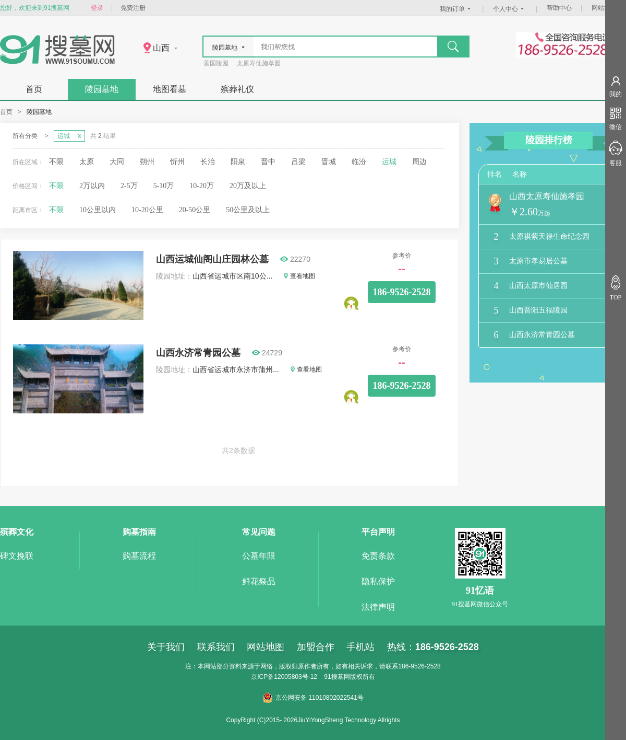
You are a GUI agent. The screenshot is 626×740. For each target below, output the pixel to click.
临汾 (359, 162)
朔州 (147, 162)
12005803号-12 (295, 676)
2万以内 (92, 186)
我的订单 (456, 9)
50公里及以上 (248, 210)
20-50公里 (195, 210)
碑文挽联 (16, 555)
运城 (389, 162)
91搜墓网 (337, 676)
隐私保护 (378, 581)
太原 (86, 162)
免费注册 (133, 7)
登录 (97, 7)
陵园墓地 (101, 89)
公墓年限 (258, 555)
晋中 (268, 162)
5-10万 (163, 186)
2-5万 (129, 186)
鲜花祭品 (258, 581)
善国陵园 (215, 63)
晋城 (328, 162)
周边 (419, 162)
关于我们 (166, 647)
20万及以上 (248, 186)
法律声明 (378, 607)
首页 (34, 89)
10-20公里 (147, 210)
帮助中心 (559, 7)
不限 (56, 162)
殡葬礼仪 (237, 89)
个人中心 (509, 9)
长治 (207, 162)
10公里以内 (97, 210)
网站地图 (604, 7)
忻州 (177, 162)
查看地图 (299, 276)
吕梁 (298, 162)
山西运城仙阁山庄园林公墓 (212, 259)
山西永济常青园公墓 (198, 353)
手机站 (360, 647)
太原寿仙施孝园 (259, 63)
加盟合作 (315, 647)
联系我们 (216, 647)
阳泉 (238, 162)
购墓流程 (139, 555)
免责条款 (378, 555)
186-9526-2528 (402, 292)
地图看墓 (169, 89)
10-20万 (201, 186)
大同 (117, 162)
